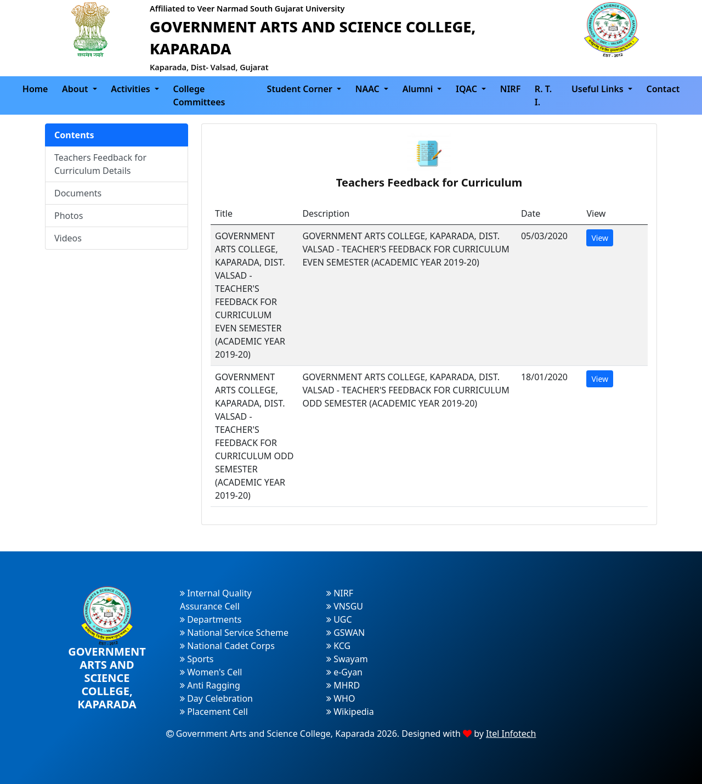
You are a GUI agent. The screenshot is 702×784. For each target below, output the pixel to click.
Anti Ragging (210, 685)
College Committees (199, 95)
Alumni (419, 89)
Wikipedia (350, 712)
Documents (77, 193)
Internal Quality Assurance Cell (216, 599)
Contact (663, 89)
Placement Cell (214, 712)
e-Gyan (344, 672)
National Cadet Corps (227, 646)
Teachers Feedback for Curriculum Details (100, 164)
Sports (197, 659)
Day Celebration (216, 698)
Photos (68, 216)
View (599, 238)
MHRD (343, 685)
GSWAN (345, 633)
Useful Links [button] (598, 89)
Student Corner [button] (301, 89)
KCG (338, 646)
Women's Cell (211, 672)
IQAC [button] (467, 89)
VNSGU (344, 606)
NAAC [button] (368, 89)
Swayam (347, 659)
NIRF (510, 89)
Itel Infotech (511, 733)
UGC (339, 619)
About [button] (76, 89)
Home (35, 89)
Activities (131, 89)
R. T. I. (543, 95)
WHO (340, 698)
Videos (68, 238)
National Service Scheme (234, 633)
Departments (210, 619)
